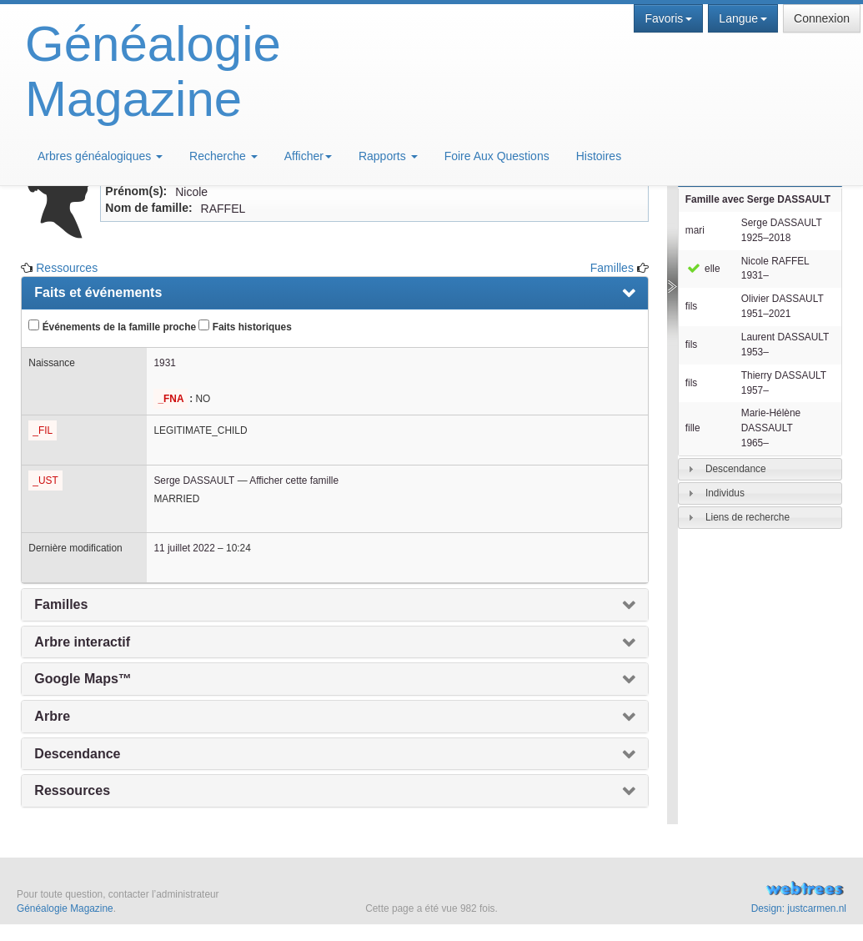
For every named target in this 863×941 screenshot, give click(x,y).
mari (695, 230)
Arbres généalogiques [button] (100, 156)
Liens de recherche (747, 517)
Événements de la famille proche (112, 326)
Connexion (822, 18)
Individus (725, 493)
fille (692, 428)
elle (702, 268)
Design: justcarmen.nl (798, 908)
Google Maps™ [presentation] (82, 679)
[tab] (760, 469)
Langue (743, 18)
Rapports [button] (388, 156)
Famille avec (757, 199)
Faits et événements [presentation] (98, 292)
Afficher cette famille (294, 480)
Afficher (308, 156)
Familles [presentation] (61, 604)
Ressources (67, 267)
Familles (612, 267)
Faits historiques (244, 326)
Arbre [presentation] (52, 716)
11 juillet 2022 (183, 548)
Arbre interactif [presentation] (82, 642)
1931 (164, 363)
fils (691, 306)
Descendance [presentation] (77, 754)
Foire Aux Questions (496, 156)
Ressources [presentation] (72, 790)
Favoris (668, 18)
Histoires (598, 156)
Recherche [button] (223, 156)
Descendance (735, 469)
